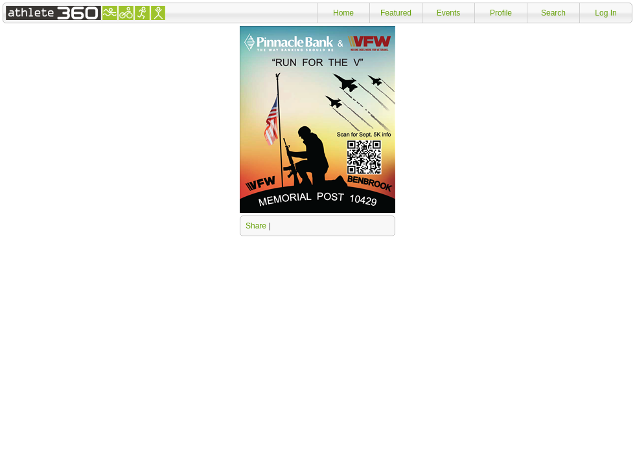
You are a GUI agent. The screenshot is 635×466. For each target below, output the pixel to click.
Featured (395, 12)
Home (343, 12)
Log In (605, 12)
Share (256, 225)
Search (553, 12)
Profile (501, 12)
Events (449, 12)
